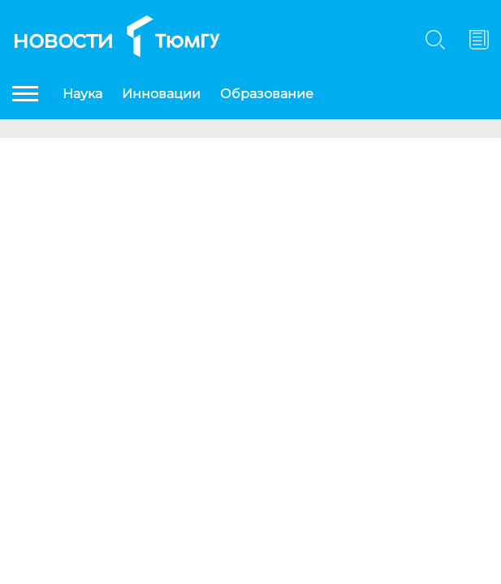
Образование (266, 93)
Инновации (161, 93)
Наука (82, 93)
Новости (63, 39)
